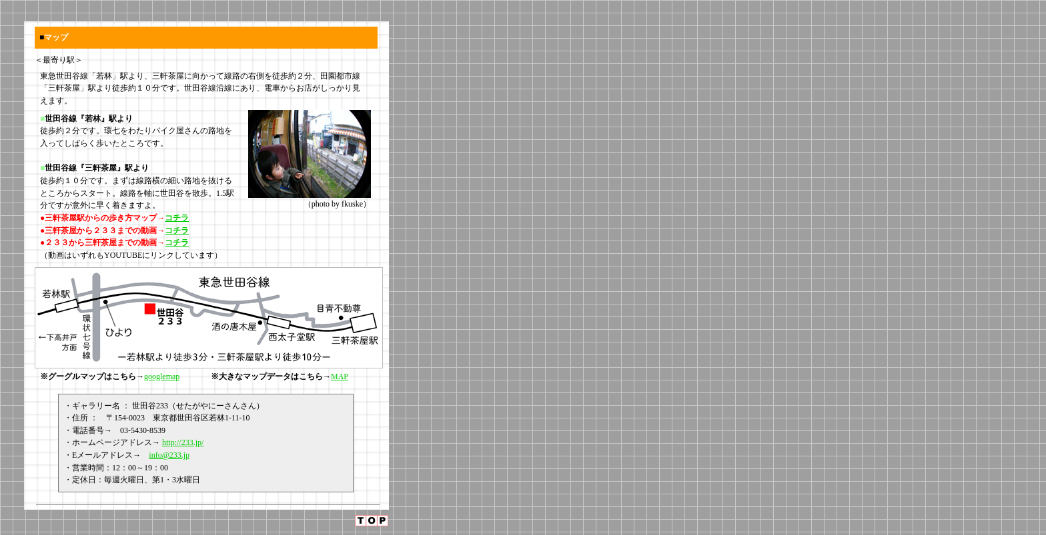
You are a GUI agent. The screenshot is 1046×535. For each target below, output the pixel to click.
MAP (339, 376)
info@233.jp (169, 455)
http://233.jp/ (182, 442)
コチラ (177, 218)
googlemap (161, 376)
